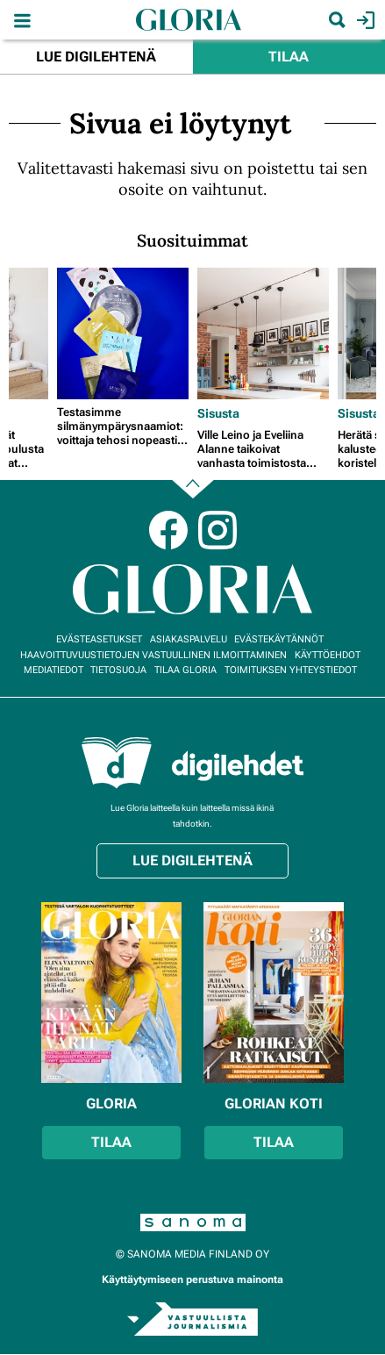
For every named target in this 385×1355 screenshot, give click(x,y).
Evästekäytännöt (279, 639)
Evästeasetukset (99, 639)
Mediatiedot (53, 670)
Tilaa (288, 56)
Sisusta (218, 413)
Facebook (168, 530)
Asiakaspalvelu (188, 639)
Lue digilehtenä (96, 56)
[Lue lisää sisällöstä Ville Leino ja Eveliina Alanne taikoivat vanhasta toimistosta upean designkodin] (263, 333)
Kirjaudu (363, 20)
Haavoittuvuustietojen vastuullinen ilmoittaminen (153, 655)
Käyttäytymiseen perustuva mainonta (192, 1279)
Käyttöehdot (327, 655)
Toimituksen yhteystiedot (291, 670)
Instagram (217, 530)
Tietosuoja (118, 670)
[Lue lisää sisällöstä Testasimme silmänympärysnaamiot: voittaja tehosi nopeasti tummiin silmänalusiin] (123, 333)
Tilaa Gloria (185, 670)
